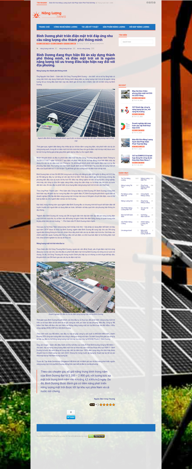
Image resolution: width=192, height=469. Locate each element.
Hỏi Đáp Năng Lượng (139, 27)
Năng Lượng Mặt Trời (43, 43)
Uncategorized (126, 230)
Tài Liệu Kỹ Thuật (90, 27)
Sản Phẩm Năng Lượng (114, 27)
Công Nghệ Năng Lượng (65, 27)
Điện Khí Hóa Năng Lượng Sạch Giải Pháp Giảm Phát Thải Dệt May (72, 3)
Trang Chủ (44, 27)
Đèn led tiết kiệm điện (127, 215)
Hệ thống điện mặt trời (145, 215)
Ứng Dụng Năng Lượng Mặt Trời (145, 187)
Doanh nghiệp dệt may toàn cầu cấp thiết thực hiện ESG (141, 125)
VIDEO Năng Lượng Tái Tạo (145, 223)
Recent (122, 85)
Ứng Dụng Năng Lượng (145, 201)
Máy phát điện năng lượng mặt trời (145, 232)
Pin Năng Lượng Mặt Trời (126, 194)
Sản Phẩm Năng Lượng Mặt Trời (126, 208)
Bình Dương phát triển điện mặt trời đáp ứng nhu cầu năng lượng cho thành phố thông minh (75, 38)
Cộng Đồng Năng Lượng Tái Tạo (60, 436)
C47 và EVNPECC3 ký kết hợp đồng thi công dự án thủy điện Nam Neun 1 (142, 158)
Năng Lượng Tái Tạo (56, 43)
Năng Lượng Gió (127, 201)
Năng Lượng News (98, 43)
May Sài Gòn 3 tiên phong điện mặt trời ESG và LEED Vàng (142, 93)
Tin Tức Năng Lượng (70, 43)
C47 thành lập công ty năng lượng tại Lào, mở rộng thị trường (141, 109)
